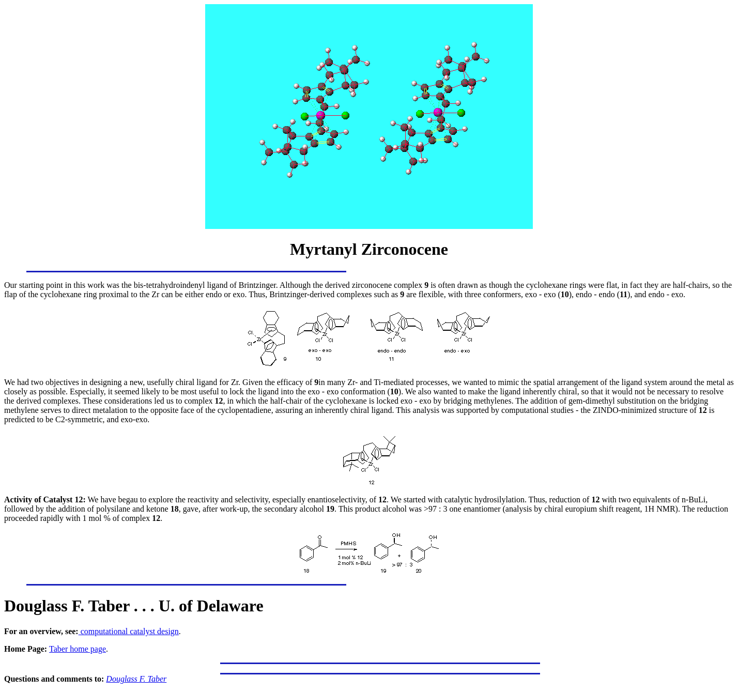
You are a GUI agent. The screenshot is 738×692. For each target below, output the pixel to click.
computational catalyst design (129, 631)
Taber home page (77, 648)
